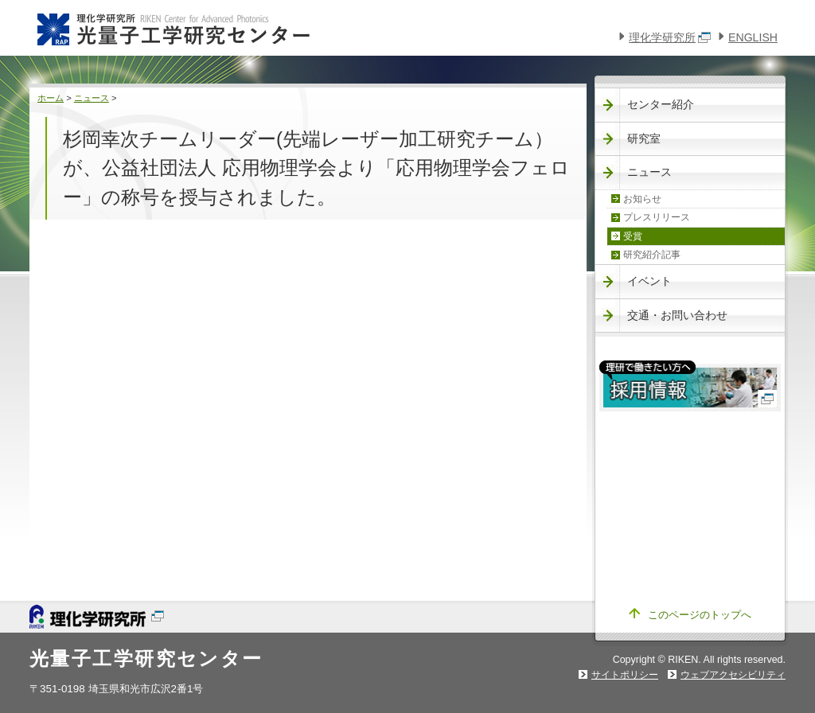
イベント (649, 281)
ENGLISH (753, 37)
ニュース (91, 98)
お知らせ (642, 199)
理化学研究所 (670, 37)
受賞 (632, 236)
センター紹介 (660, 104)
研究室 (644, 138)
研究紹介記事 (651, 254)
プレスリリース (656, 217)
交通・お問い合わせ (677, 315)
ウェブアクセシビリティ (733, 674)
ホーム (50, 98)
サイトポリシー (624, 674)
